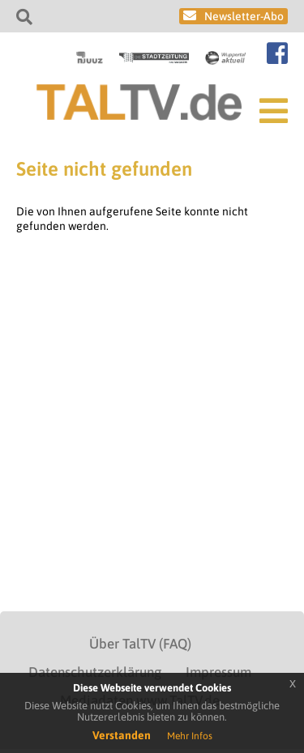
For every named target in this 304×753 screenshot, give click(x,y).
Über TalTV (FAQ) (140, 644)
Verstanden (121, 735)
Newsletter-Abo (244, 16)
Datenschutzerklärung (94, 672)
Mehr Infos (189, 736)
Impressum (218, 672)
